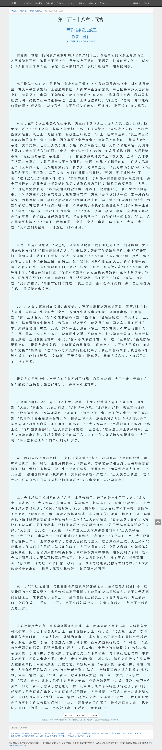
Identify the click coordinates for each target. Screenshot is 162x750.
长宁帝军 (81, 736)
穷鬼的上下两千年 (135, 733)
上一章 (69, 715)
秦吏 (88, 736)
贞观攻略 (104, 733)
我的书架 (136, 3)
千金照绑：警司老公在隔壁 (53, 733)
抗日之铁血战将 (51, 736)
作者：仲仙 (81, 37)
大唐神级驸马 (115, 733)
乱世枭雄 (39, 736)
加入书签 (81, 41)
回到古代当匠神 (28, 736)
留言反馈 (91, 41)
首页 (14, 11)
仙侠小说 (38, 3)
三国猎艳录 (86, 733)
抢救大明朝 (71, 736)
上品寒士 (69, 733)
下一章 (93, 715)
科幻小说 (71, 3)
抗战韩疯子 (15, 733)
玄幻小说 (27, 3)
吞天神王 (62, 736)
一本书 (12, 3)
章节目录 (81, 715)
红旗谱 (77, 733)
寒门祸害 (25, 733)
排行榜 (92, 3)
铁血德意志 (15, 736)
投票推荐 (71, 41)
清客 (124, 733)
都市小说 (49, 3)
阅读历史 (147, 3)
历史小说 (60, 3)
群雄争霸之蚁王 (35, 11)
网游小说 (82, 3)
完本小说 (103, 3)
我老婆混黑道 (35, 733)
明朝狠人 (95, 733)
